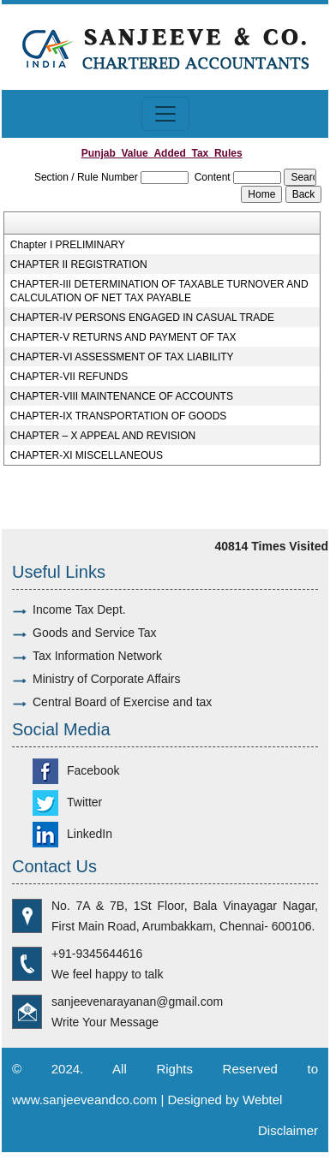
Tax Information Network (97, 656)
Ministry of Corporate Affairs (106, 679)
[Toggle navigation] (165, 114)
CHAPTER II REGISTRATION (78, 264)
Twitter (67, 802)
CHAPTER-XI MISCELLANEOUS (86, 455)
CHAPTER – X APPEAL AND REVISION (102, 436)
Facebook (76, 770)
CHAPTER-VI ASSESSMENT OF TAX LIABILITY (122, 357)
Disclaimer (288, 1130)
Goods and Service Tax (95, 632)
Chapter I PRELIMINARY (67, 245)
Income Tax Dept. (79, 609)
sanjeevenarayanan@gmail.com (137, 1001)
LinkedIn (72, 834)
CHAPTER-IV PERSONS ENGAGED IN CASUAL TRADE (142, 318)
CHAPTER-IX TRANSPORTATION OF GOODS (118, 416)
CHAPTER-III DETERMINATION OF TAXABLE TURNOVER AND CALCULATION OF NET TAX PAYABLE (159, 291)
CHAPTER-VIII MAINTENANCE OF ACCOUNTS (121, 396)
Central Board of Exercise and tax (122, 702)
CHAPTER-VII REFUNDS (69, 377)
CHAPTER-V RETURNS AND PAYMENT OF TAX (123, 337)
